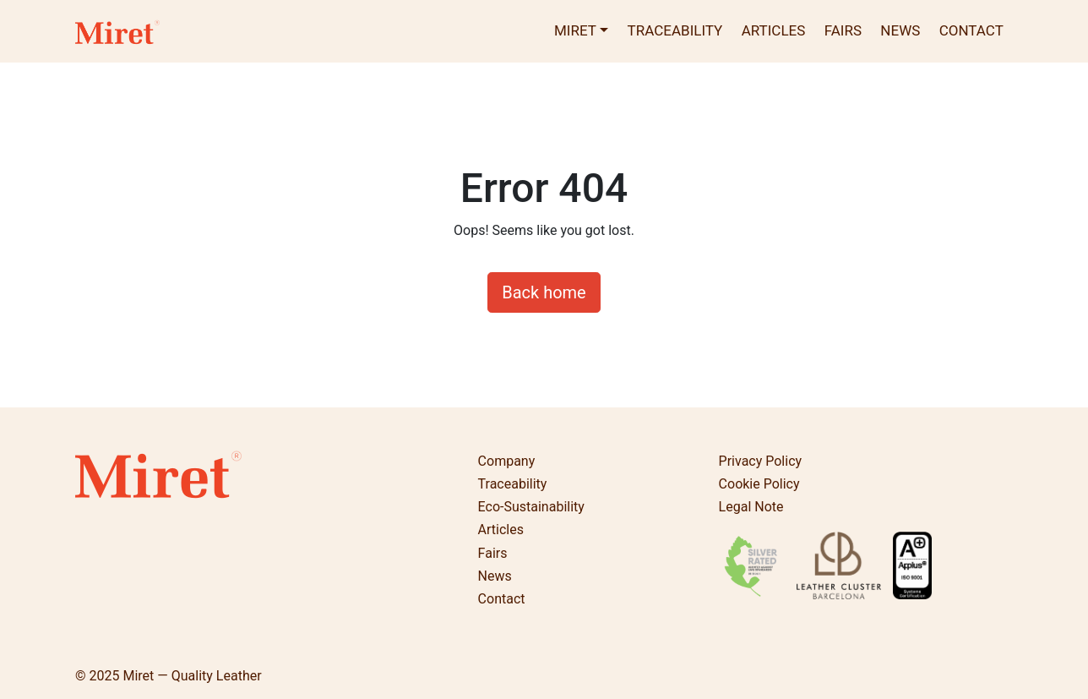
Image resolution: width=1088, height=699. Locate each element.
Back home (543, 292)
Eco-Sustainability (531, 507)
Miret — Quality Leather (191, 676)
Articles (774, 30)
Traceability (675, 30)
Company (507, 461)
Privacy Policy (760, 461)
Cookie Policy (759, 484)
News (900, 30)
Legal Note (751, 507)
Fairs (843, 30)
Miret (575, 30)
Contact (971, 30)
